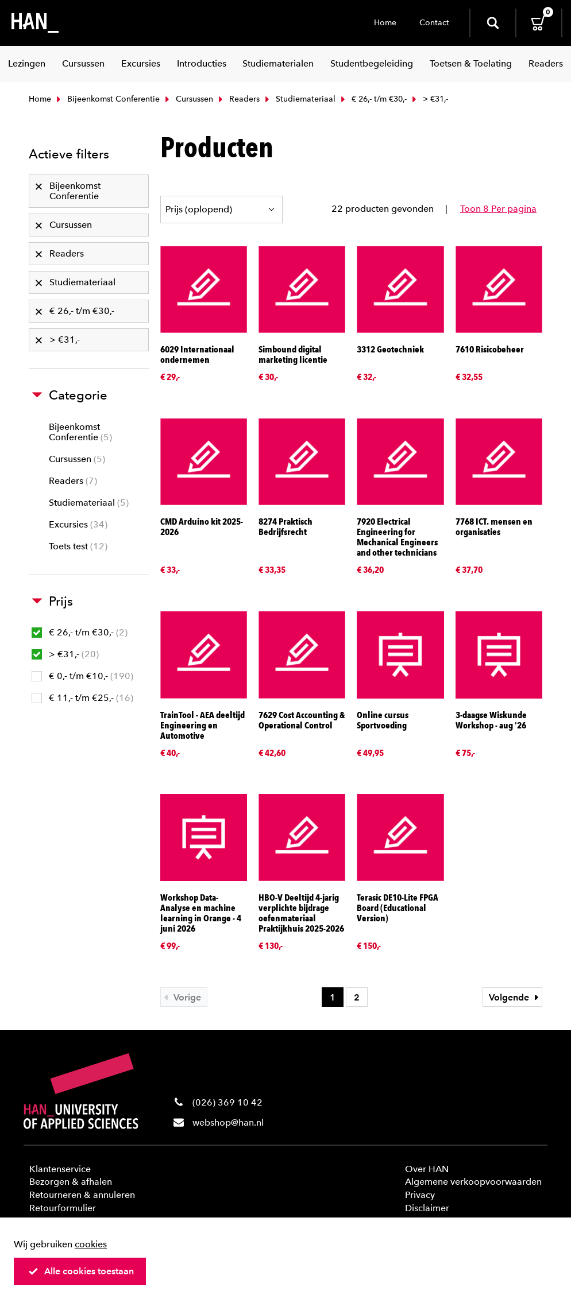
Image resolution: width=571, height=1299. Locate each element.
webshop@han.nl (228, 1122)
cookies (91, 1244)
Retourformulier (62, 1208)
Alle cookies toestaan (81, 1271)
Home (385, 23)
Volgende (515, 997)
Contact (434, 23)
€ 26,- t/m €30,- (372, 99)
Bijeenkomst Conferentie (107, 99)
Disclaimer (427, 1208)
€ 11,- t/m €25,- (82, 697)
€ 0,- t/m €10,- (82, 675)
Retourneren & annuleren (82, 1194)
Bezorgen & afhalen (70, 1181)
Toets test (78, 546)
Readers (238, 99)
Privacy (420, 1194)
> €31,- (65, 654)
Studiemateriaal (299, 99)
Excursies (78, 524)
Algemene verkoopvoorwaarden (473, 1181)
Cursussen (188, 99)
